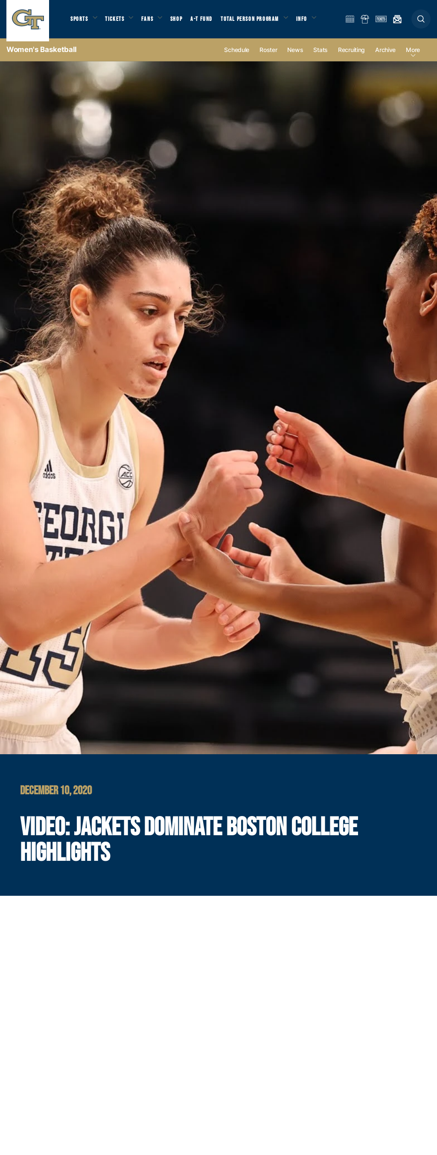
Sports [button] (80, 21)
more (413, 56)
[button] (421, 22)
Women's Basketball (41, 55)
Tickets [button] (118, 21)
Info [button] (312, 21)
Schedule (236, 56)
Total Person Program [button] (258, 21)
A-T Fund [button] (209, 21)
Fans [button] (152, 21)
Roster (268, 56)
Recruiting (351, 56)
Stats (320, 56)
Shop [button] (183, 21)
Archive (385, 56)
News (295, 56)
